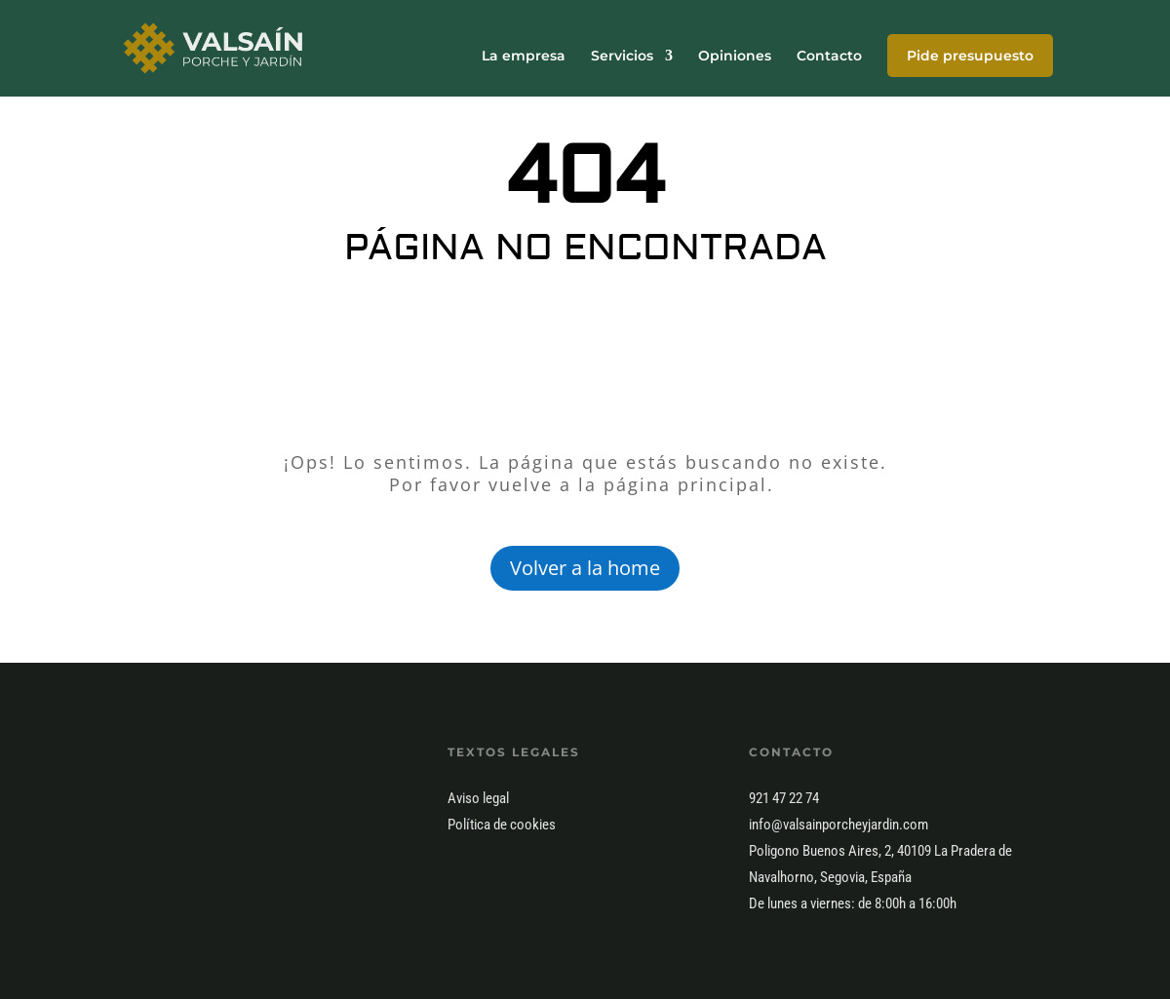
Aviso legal (478, 798)
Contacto (829, 56)
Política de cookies (502, 824)
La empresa (524, 56)
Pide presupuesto (970, 55)
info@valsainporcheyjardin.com (838, 824)
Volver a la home (585, 568)
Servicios (622, 56)
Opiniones (734, 56)
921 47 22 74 (784, 798)
